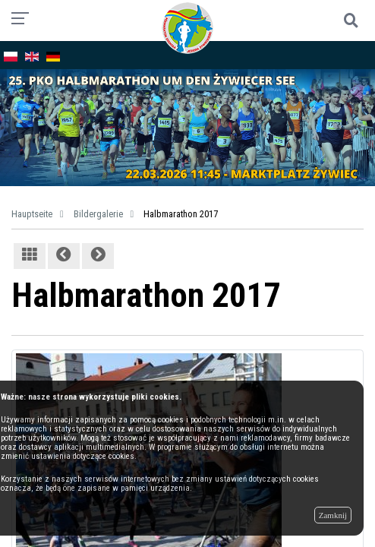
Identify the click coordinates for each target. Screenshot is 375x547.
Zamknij (333, 515)
